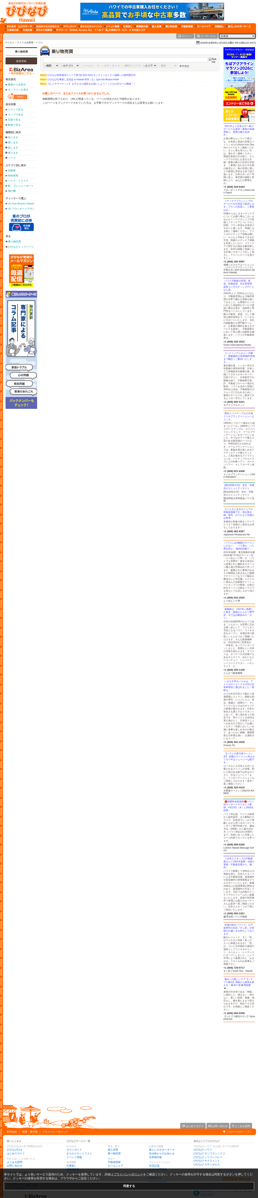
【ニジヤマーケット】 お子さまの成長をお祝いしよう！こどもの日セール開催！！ (88, 83)
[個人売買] (155, 26)
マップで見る (15, 114)
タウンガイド (74, 1149)
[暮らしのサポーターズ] (238, 26)
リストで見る (15, 109)
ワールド (9, 42)
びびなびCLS (14, 1149)
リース (12, 158)
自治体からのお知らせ (162, 1153)
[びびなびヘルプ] (99, 30)
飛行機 (12, 191)
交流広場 (154, 1165)
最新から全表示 (17, 84)
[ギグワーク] (61, 30)
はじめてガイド (16, 1153)
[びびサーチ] (25, 26)
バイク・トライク (18, 180)
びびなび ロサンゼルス (206, 1164)
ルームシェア (115, 1165)
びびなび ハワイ (202, 1149)
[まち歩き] (10, 26)
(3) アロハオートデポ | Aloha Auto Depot (21, 208)
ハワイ (39, 42)
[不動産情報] (186, 26)
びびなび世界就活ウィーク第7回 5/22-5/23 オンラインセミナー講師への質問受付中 (88, 75)
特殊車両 (13, 175)
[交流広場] (26, 30)
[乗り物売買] (170, 26)
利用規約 (12, 1131)
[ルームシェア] (203, 26)
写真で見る (14, 119)
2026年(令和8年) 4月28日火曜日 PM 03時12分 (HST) (228, 43)
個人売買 (113, 1149)
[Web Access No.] (81, 30)
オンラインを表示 (18, 89)
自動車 (12, 170)
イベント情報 (74, 1157)
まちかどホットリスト (79, 1153)
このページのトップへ (239, 1132)
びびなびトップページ (21, 246)
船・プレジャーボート (21, 186)
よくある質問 (14, 1162)
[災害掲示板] (12, 30)
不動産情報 (114, 1162)
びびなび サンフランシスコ (209, 1153)
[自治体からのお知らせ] (46, 26)
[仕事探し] (126, 26)
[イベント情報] (111, 26)
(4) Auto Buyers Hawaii (21, 203)
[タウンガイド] (68, 26)
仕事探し (72, 1165)
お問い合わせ (14, 1165)
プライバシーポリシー (55, 1131)
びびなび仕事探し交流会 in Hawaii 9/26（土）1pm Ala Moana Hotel (79, 79)
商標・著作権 (30, 1131)
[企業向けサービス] (116, 30)
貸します (13, 147)
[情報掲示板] (141, 26)
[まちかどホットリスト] (90, 26)
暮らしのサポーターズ (162, 1149)
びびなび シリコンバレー (207, 1157)
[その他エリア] (137, 30)
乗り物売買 (21, 51)
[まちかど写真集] (43, 30)
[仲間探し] (218, 26)
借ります (13, 152)
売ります (13, 137)
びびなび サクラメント (206, 1160)
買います (13, 142)
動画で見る (14, 125)
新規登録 (21, 61)
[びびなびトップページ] (25, 11)
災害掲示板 (155, 1157)
